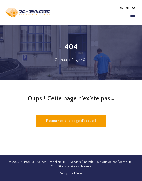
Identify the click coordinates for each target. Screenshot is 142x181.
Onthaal (61, 60)
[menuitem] (122, 8)
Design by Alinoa (71, 173)
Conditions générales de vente (71, 166)
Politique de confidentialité (113, 162)
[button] (133, 16)
